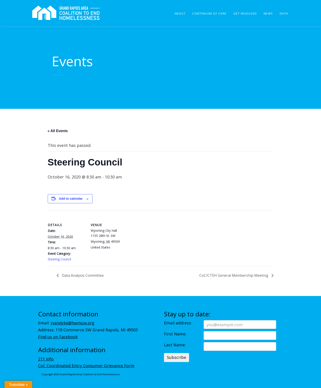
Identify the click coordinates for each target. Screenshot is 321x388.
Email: (66, 323)
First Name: (175, 334)
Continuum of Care (209, 13)
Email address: (178, 323)
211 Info (46, 359)
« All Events (58, 131)
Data (284, 13)
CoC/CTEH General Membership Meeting (234, 275)
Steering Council (59, 259)
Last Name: (175, 344)
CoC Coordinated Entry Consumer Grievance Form (86, 365)
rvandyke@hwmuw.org (72, 323)
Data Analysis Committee (82, 275)
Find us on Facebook (58, 336)
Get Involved (245, 13)
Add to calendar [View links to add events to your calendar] (71, 198)
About (180, 13)
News (268, 13)
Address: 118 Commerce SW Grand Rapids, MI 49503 (88, 329)
